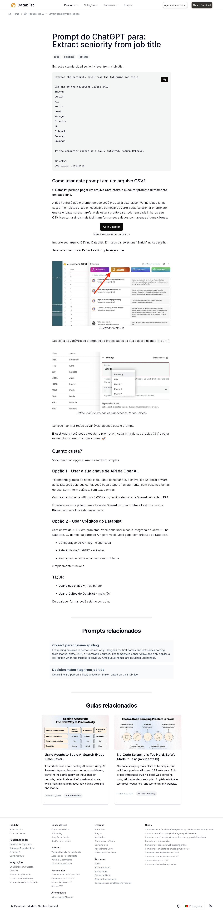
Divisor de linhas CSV (61, 882)
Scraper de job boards (20, 874)
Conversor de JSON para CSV (65, 874)
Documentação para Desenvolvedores (113, 883)
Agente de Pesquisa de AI (22, 848)
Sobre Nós (100, 829)
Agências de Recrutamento (64, 856)
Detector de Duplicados (21, 844)
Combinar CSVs (17, 856)
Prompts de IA (34, 13)
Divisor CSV (57, 886)
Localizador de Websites (21, 878)
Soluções (91, 5)
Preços (128, 5)
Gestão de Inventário (61, 841)
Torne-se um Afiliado (105, 841)
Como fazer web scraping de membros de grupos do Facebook (175, 837)
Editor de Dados (17, 833)
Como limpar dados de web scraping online (166, 845)
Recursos (111, 5)
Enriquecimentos (103, 867)
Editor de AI (15, 852)
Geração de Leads (60, 837)
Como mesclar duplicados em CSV (161, 856)
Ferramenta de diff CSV (62, 878)
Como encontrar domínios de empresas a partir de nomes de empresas (179, 829)
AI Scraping (56, 833)
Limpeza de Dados (60, 829)
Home (13, 13)
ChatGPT (14, 871)
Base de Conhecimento (106, 879)
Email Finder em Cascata (21, 867)
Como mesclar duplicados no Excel (162, 852)
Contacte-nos (101, 845)
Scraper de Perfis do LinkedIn (24, 882)
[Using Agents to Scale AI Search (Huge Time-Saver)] (75, 732)
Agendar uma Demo (104, 849)
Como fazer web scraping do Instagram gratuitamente (170, 833)
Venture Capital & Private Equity (66, 852)
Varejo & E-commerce (61, 860)
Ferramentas (58, 870)
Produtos (71, 5)
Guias (97, 863)
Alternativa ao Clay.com (62, 897)
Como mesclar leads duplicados (160, 864)
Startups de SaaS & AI (61, 863)
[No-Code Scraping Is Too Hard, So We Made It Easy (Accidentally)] (147, 732)
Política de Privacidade (105, 852)
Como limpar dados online (157, 841)
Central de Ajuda (102, 875)
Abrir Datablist (111, 226)
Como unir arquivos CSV (156, 860)
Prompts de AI (101, 871)
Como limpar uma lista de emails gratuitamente (167, 849)
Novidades (100, 837)
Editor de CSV (16, 829)
